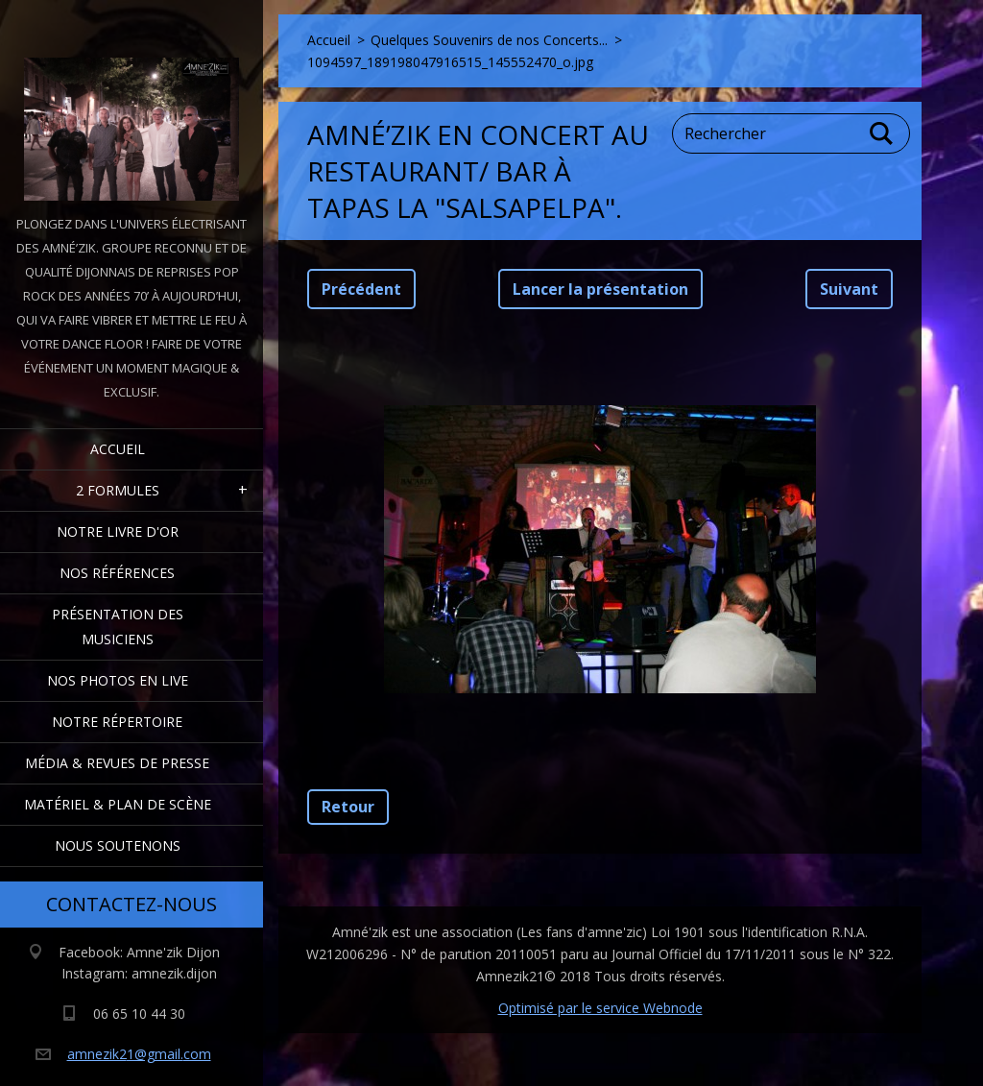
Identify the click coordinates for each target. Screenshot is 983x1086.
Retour (348, 806)
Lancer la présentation (600, 289)
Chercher (882, 133)
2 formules (117, 490)
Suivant (849, 289)
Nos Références (117, 573)
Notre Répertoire (117, 721)
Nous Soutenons (117, 845)
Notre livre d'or (118, 531)
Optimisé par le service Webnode (600, 1008)
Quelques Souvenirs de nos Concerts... (489, 40)
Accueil (117, 449)
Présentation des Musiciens (117, 626)
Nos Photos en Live (117, 680)
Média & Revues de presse (117, 763)
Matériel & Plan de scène (117, 804)
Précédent (361, 289)
